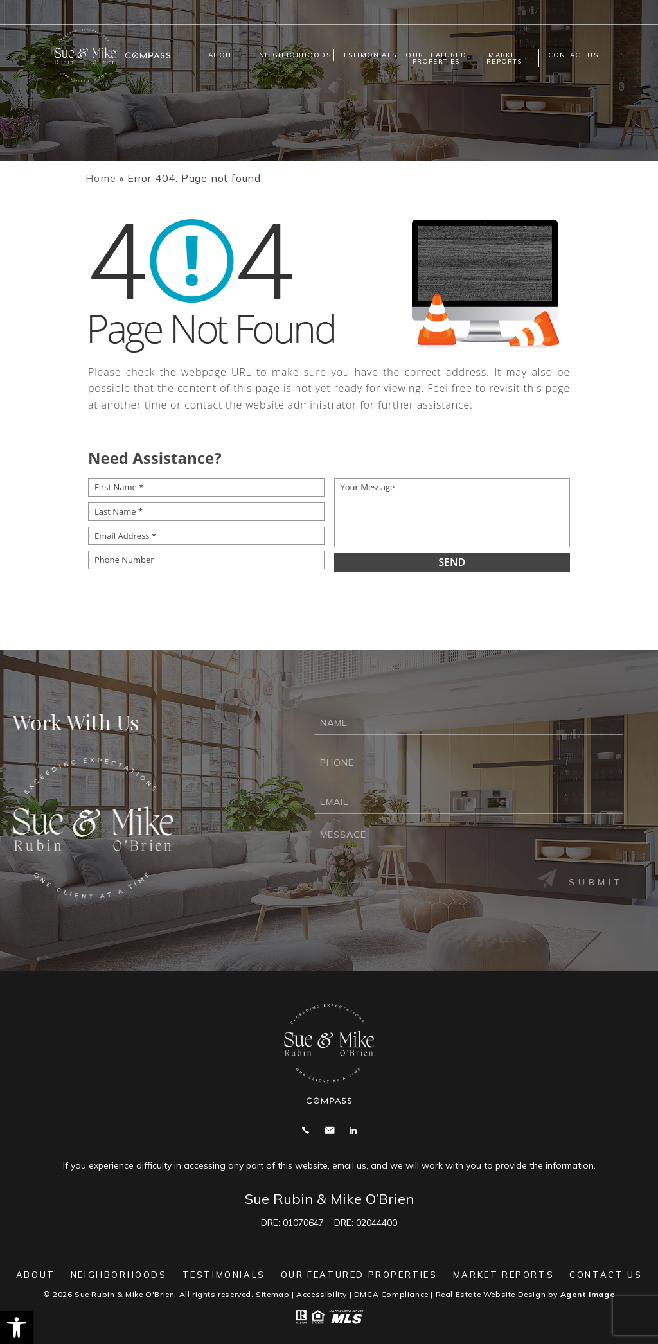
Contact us (573, 55)
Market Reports (504, 58)
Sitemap (272, 1294)
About (222, 55)
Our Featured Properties (435, 58)
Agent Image (588, 1294)
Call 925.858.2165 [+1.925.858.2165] (305, 1130)
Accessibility (321, 1294)
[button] (16, 1327)
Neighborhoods (295, 55)
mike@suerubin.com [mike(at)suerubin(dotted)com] (329, 1130)
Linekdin (353, 1130)
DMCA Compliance (391, 1294)
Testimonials (367, 55)
